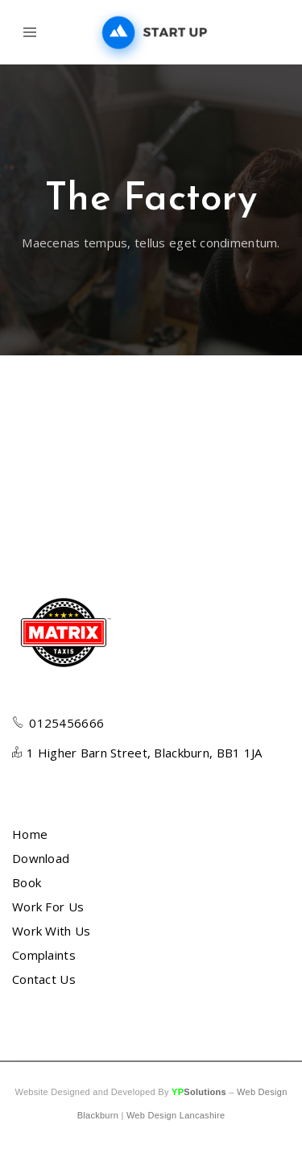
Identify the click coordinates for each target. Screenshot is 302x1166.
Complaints (44, 955)
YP (199, 1092)
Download (40, 858)
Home (30, 834)
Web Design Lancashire (175, 1115)
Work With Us (51, 931)
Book (26, 882)
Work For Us (48, 906)
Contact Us (44, 979)
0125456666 (66, 723)
